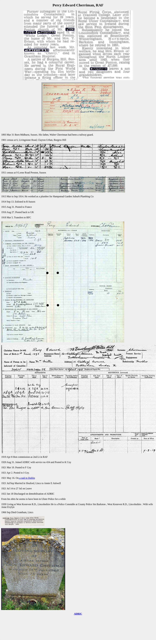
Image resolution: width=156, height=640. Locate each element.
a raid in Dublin (27, 478)
